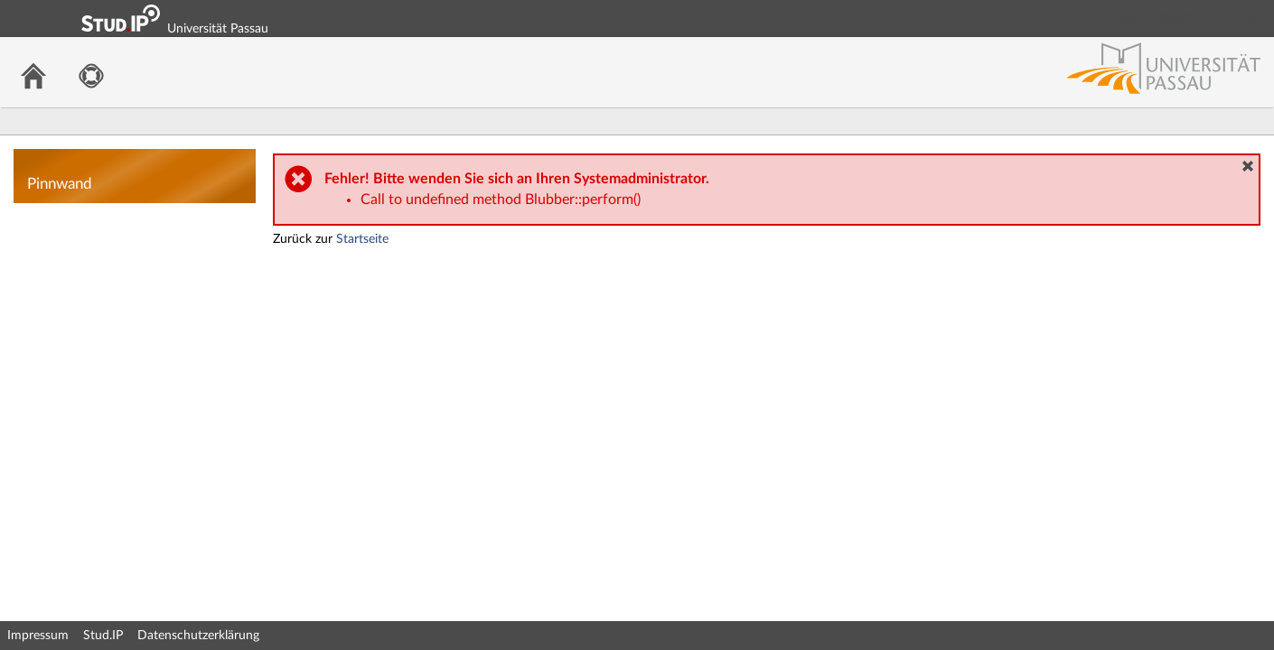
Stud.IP (103, 635)
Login (1252, 18)
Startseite (362, 239)
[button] (1248, 166)
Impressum (38, 635)
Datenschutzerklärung (198, 635)
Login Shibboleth (1159, 18)
